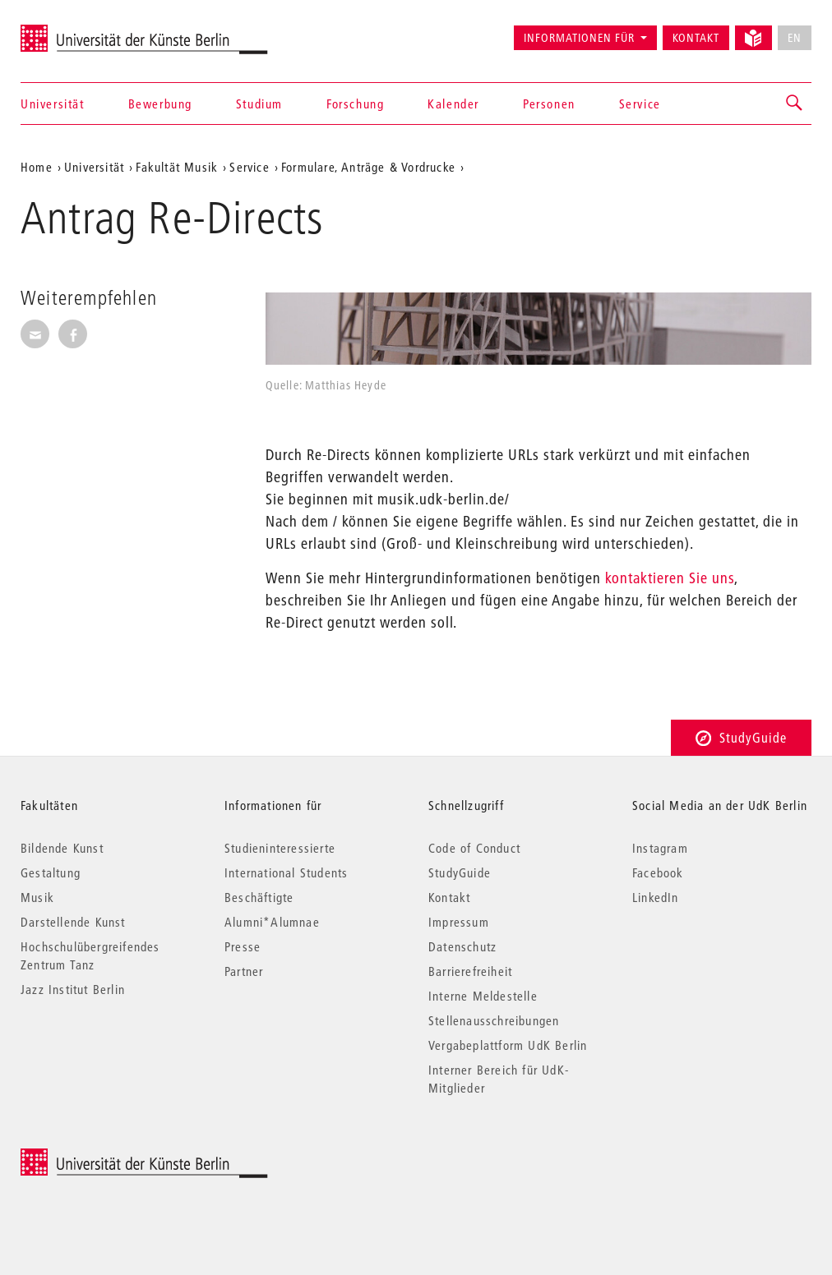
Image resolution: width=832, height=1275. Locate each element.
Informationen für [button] (579, 37)
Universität (53, 103)
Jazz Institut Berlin (73, 989)
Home (37, 167)
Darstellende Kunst (73, 922)
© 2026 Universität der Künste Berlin (106, 1157)
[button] (795, 103)
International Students (286, 872)
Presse (242, 946)
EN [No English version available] (795, 37)
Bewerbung (160, 103)
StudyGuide (741, 737)
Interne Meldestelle (483, 995)
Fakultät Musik (177, 167)
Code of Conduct (474, 848)
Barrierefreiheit (470, 971)
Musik (37, 897)
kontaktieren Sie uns (669, 577)
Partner (243, 971)
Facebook (658, 872)
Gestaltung (51, 872)
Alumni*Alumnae (272, 922)
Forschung (355, 103)
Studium (259, 103)
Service (640, 103)
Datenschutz (462, 946)
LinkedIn (655, 897)
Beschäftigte (259, 897)
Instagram (660, 848)
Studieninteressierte (279, 848)
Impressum (458, 922)
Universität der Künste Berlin (85, 30)
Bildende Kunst (62, 848)
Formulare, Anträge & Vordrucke (368, 167)
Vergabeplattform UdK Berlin (507, 1045)
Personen (549, 103)
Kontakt (696, 37)
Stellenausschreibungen (493, 1020)
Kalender (453, 103)
